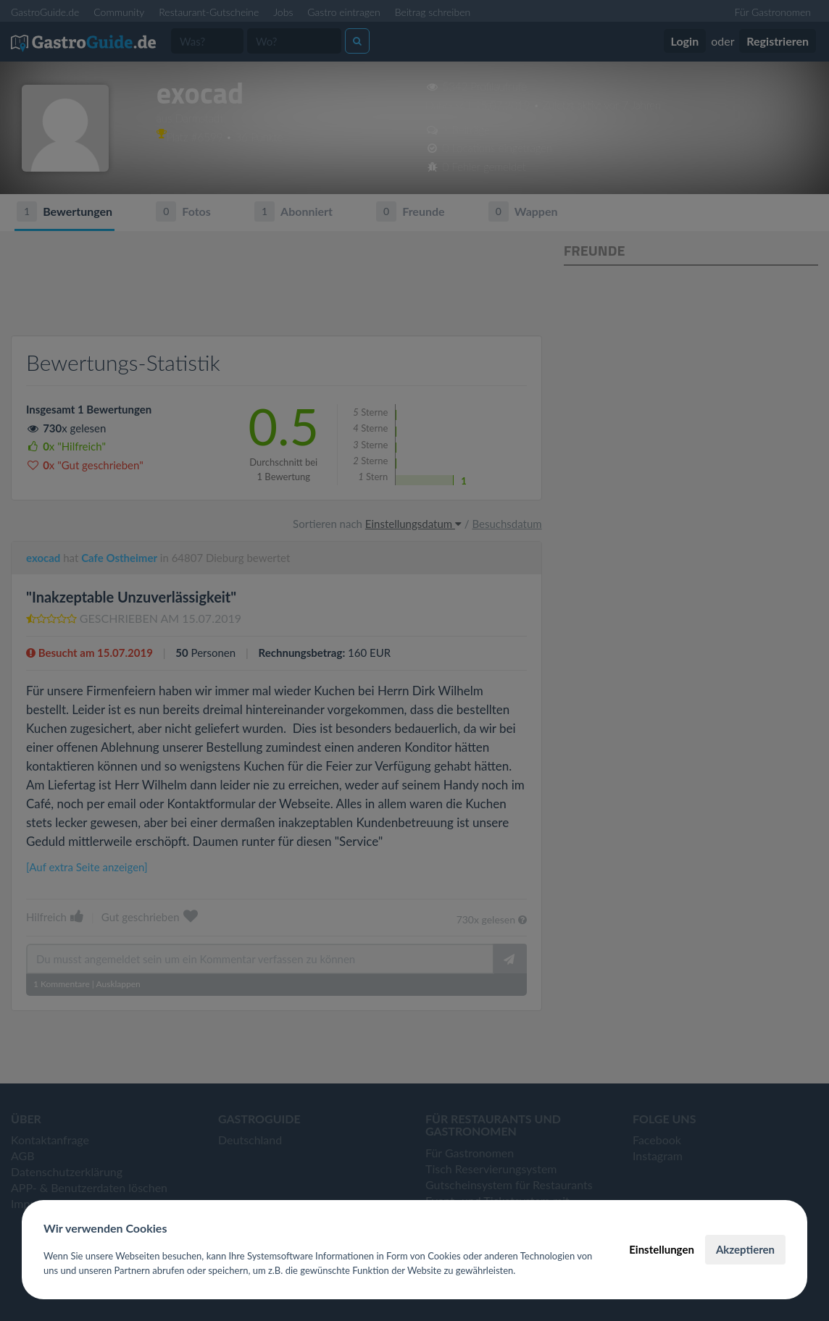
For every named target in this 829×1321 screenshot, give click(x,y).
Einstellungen (661, 1249)
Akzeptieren (745, 1249)
